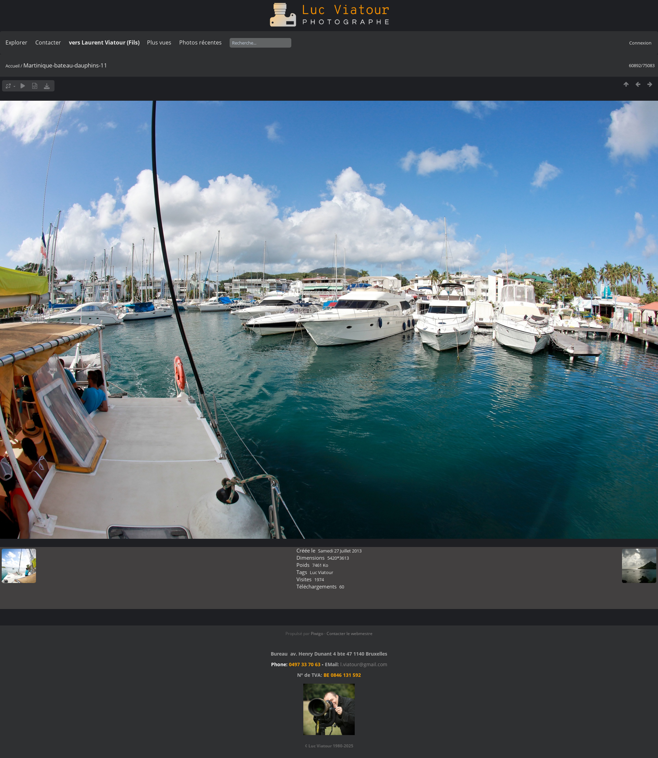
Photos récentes (200, 42)
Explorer (16, 42)
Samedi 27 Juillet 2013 (340, 551)
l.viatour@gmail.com (363, 664)
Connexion (640, 43)
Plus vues (159, 42)
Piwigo (317, 633)
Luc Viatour (321, 572)
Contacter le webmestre (350, 633)
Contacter (48, 42)
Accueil (12, 66)
